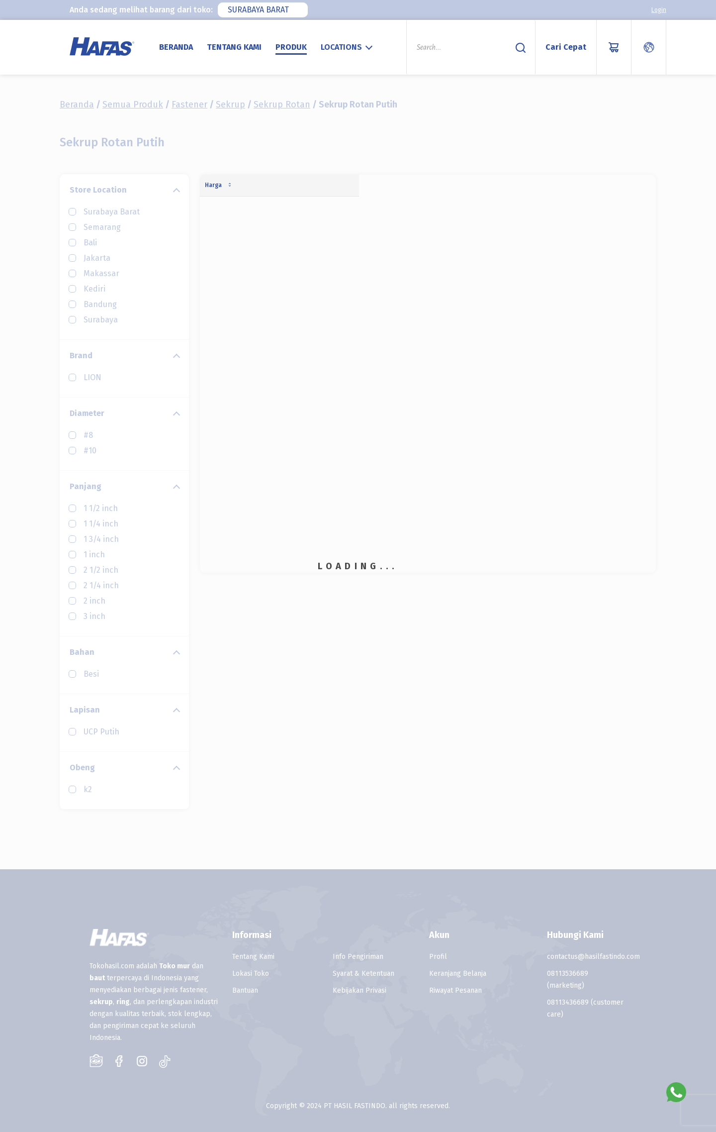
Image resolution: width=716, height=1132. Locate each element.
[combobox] (263, 9)
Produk (291, 47)
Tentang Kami (234, 47)
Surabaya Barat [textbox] (258, 9)
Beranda (176, 47)
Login (658, 9)
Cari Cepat (565, 47)
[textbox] (348, 47)
